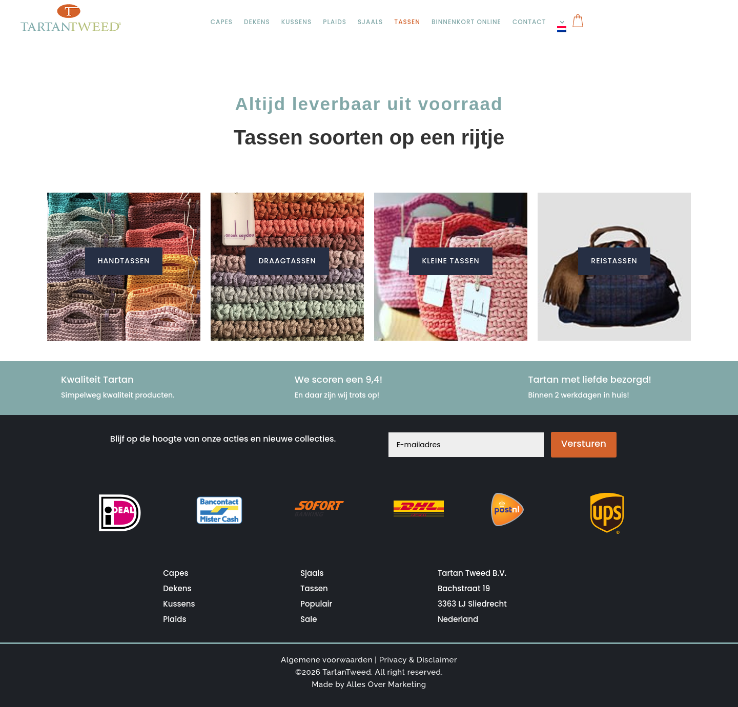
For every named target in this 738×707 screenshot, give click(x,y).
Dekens (257, 22)
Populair (316, 603)
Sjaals (372, 22)
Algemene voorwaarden (327, 659)
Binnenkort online (469, 22)
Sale (308, 619)
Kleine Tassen (450, 261)
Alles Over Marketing (386, 684)
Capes (222, 22)
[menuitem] (565, 29)
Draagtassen (287, 261)
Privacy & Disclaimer (418, 659)
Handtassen (124, 261)
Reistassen (614, 261)
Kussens (297, 22)
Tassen (409, 22)
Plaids (335, 22)
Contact (532, 22)
